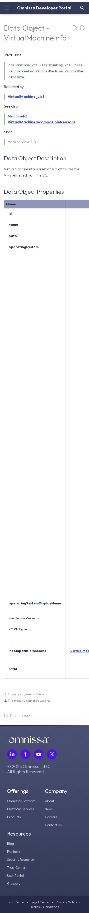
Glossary (13, 883)
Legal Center (40, 902)
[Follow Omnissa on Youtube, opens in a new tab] (38, 754)
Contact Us (53, 825)
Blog (10, 843)
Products (14, 817)
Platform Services (20, 809)
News (48, 809)
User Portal (15, 875)
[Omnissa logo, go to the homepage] (29, 741)
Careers (51, 817)
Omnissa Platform (21, 801)
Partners (13, 851)
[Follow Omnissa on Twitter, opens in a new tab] (52, 754)
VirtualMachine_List (26, 96)
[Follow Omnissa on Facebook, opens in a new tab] (25, 754)
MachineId (17, 115)
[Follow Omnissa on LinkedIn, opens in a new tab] (12, 754)
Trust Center (16, 867)
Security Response (20, 859)
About (49, 801)
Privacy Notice (66, 902)
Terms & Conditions (44, 907)
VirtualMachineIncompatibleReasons (41, 122)
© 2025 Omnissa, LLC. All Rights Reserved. (28, 769)
